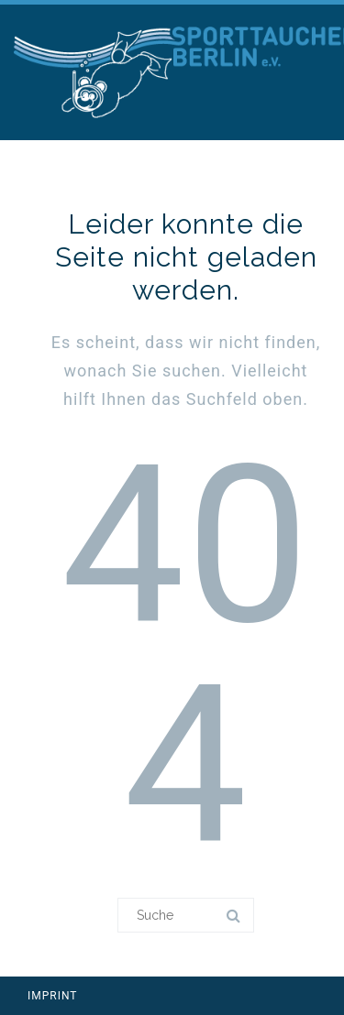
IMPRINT (53, 995)
